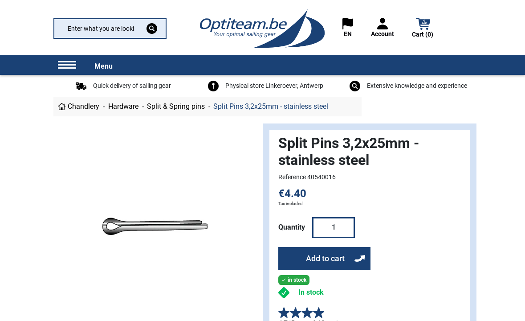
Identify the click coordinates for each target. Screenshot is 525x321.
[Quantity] (333, 227)
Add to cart (325, 258)
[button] (423, 28)
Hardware (123, 106)
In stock (311, 292)
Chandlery (83, 106)
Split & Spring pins (176, 106)
